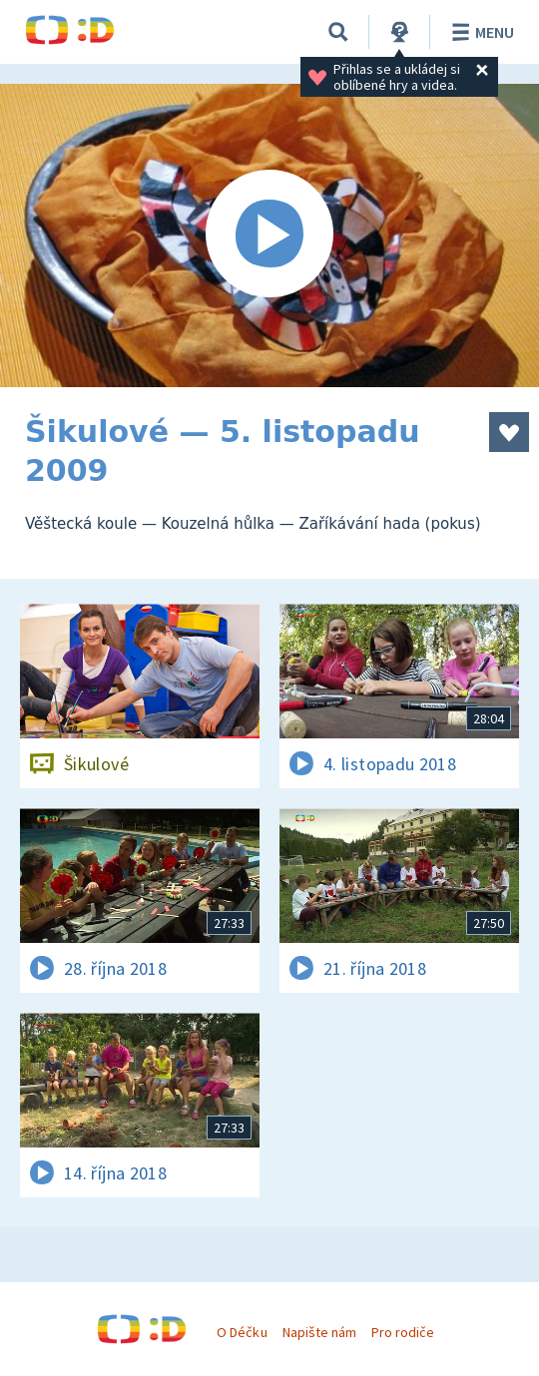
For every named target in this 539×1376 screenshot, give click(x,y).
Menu (479, 32)
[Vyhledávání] (338, 32)
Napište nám (319, 1332)
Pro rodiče (402, 1332)
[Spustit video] (269, 235)
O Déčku (242, 1332)
